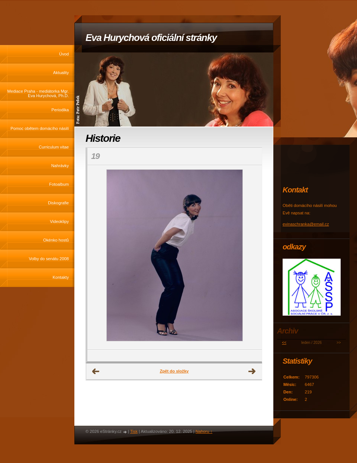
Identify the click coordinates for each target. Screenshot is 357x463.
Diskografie (58, 203)
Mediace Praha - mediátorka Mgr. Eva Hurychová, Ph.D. (38, 93)
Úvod (64, 54)
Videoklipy (59, 221)
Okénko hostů (56, 240)
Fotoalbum (59, 184)
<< (284, 343)
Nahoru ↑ (204, 431)
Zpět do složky (174, 371)
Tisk (134, 431)
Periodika (60, 110)
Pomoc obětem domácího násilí (39, 128)
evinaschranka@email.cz (306, 224)
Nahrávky (60, 165)
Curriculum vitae (54, 147)
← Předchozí (96, 371)
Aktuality (61, 72)
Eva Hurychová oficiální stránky (151, 37)
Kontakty (60, 277)
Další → (252, 371)
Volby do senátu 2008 (49, 258)
